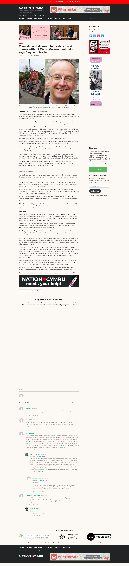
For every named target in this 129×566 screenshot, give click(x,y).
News (29, 18)
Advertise (33, 15)
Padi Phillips (43, 480)
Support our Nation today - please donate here (64, 2)
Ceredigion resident (43, 511)
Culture (48, 18)
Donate (99, 169)
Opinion (38, 18)
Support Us (22, 15)
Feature (67, 18)
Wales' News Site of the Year (25, 12)
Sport (58, 18)
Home (21, 18)
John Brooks (41, 456)
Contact (42, 15)
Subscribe (95, 191)
